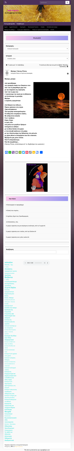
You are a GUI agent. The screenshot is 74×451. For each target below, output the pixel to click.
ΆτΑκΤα (52, 29)
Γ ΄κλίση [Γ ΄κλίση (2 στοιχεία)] (7, 279)
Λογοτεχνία (23, 27)
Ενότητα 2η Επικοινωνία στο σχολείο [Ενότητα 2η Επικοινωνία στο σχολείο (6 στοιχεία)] (10, 321)
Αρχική (5, 27)
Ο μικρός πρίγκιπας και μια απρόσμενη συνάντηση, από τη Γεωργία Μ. (25, 225)
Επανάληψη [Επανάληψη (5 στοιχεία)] (8, 409)
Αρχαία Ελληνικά (13, 27)
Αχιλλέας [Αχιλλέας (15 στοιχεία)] (8, 275)
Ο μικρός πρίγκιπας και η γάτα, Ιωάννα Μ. (17, 237)
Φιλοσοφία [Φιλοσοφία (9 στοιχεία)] (8, 436)
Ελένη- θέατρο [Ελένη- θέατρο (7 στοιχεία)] (9, 297)
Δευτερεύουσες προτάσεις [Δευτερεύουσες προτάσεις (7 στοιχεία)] (9, 284)
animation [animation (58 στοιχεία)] (9, 262)
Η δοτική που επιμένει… (12, 210)
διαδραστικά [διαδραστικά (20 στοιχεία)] (9, 440)
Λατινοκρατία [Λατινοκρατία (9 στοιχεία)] (9, 422)
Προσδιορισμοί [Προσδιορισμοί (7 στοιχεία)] (9, 428)
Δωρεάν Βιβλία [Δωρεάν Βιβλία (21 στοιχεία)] (10, 288)
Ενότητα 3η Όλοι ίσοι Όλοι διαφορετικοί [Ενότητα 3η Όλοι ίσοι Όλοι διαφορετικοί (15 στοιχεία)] (10, 338)
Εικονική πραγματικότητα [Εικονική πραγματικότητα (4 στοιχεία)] (9, 290)
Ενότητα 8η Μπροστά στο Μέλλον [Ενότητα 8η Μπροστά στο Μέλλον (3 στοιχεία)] (10, 400)
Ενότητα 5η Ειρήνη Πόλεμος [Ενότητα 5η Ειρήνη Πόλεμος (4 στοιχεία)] (10, 358)
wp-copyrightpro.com (44, 450)
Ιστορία (43, 27)
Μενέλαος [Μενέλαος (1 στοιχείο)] (7, 424)
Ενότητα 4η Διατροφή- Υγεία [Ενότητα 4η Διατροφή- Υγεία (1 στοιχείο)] (10, 350)
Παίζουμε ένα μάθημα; (10, 29)
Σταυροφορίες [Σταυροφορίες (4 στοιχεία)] (9, 430)
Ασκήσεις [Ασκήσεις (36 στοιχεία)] (8, 269)
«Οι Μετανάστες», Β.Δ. (12, 222)
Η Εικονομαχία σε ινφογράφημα (15, 205)
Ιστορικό (9, 56)
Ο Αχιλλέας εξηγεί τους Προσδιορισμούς (17, 216)
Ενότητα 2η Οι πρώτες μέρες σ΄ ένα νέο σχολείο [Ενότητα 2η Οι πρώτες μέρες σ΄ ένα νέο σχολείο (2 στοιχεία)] (10, 331)
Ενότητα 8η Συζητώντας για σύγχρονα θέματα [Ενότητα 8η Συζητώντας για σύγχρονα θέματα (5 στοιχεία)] (10, 405)
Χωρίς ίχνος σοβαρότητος (23, 29)
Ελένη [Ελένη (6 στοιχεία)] (6, 295)
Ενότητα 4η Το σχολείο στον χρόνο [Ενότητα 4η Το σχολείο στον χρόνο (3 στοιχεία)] (11, 354)
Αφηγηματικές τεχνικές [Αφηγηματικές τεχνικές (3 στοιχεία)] (11, 271)
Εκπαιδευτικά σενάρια (52, 27)
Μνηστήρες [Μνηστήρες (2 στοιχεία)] (13, 424)
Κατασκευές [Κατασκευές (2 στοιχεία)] (8, 415)
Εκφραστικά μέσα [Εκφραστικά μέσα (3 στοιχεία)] (9, 293)
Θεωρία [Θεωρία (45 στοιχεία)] (8, 412)
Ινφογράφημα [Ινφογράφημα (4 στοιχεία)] (8, 413)
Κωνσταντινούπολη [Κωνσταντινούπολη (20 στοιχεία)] (11, 419)
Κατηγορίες (10, 46)
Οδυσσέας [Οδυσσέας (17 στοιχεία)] (8, 426)
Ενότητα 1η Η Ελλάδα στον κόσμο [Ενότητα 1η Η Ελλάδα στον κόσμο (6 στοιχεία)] (11, 306)
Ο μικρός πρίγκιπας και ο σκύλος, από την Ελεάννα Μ (21, 231)
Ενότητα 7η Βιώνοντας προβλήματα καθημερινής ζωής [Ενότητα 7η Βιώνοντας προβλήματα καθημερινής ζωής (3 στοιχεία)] (11, 391)
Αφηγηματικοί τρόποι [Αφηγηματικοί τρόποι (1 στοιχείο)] (9, 273)
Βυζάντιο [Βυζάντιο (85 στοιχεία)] (9, 277)
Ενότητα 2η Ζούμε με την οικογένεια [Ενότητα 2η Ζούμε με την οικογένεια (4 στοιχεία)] (10, 326)
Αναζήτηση (10, 249)
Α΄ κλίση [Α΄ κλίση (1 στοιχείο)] (7, 266)
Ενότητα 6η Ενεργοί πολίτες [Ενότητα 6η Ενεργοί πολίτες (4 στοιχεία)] (10, 368)
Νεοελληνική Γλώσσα (33, 27)
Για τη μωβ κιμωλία (9, 23)
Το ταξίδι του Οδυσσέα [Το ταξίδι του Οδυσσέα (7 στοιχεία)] (8, 433)
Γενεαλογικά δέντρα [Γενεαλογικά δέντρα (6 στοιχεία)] (11, 281)
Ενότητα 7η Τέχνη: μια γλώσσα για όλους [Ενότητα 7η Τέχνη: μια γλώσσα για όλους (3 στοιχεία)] (10, 396)
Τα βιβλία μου (20, 23)
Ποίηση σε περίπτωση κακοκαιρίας (40, 29)
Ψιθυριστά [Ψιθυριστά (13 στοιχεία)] (8, 438)
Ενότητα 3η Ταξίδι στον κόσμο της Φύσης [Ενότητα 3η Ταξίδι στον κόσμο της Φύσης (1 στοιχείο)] (10, 342)
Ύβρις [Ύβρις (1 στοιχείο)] (11, 264)
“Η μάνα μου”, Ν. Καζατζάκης (16, 65)
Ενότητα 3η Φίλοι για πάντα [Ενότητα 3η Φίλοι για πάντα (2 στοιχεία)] (10, 346)
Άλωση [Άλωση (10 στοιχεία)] (7, 264)
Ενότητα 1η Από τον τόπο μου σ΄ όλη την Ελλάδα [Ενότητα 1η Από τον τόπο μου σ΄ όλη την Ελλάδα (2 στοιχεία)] (10, 301)
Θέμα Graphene (19, 446)
